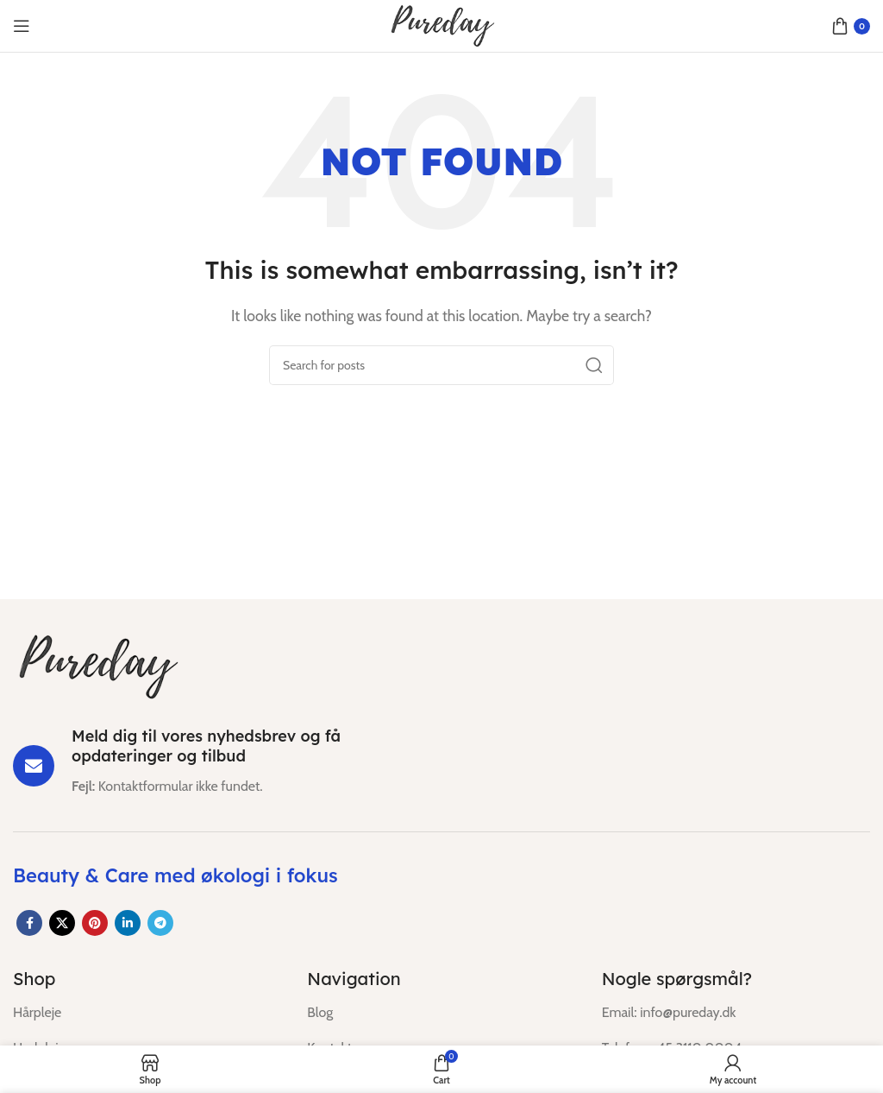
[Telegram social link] (160, 923)
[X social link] (62, 923)
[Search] (441, 365)
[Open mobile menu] (21, 26)
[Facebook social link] (29, 923)
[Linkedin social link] (128, 923)
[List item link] (147, 1012)
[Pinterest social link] (95, 923)
